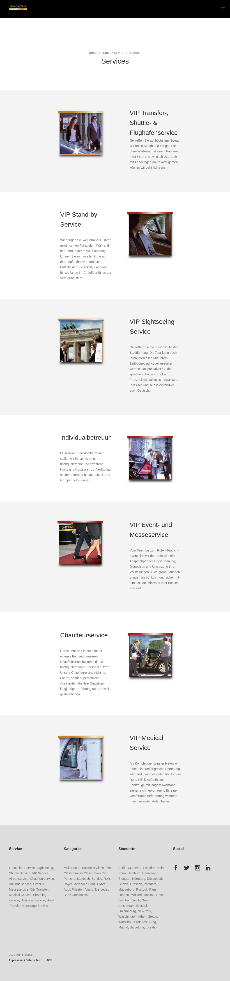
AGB (49, 960)
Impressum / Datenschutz (25, 960)
